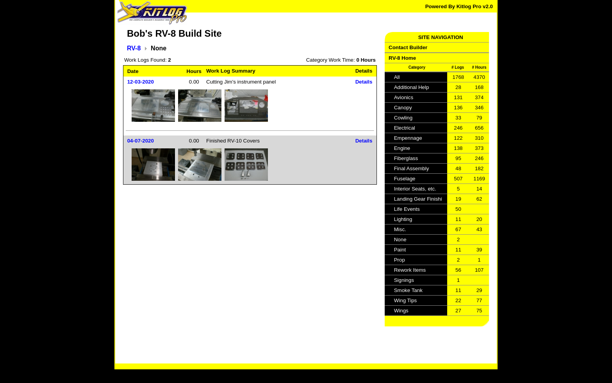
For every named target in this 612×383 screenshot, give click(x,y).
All (397, 77)
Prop (399, 260)
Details (364, 82)
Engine (402, 148)
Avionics (403, 97)
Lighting (403, 219)
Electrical (404, 128)
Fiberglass (406, 158)
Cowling (403, 118)
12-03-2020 (140, 82)
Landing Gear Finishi (418, 199)
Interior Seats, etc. (415, 189)
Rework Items (410, 270)
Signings (404, 280)
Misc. (400, 229)
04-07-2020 (140, 141)
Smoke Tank (408, 290)
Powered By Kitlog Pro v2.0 (459, 6)
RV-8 (134, 48)
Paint (400, 250)
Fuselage (405, 179)
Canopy (403, 107)
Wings (401, 311)
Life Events (407, 209)
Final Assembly (411, 168)
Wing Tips (405, 300)
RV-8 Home (402, 58)
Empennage (408, 138)
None (400, 239)
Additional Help (411, 87)
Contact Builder (408, 47)
